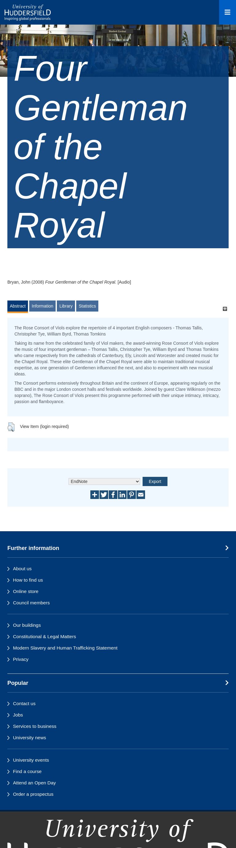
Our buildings (27, 625)
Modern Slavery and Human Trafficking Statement (65, 647)
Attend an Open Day (34, 782)
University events (31, 760)
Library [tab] (66, 306)
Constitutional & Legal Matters (44, 636)
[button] (10, 427)
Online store (25, 591)
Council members (31, 602)
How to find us (28, 580)
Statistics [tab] (87, 306)
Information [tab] (42, 306)
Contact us (24, 703)
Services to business (34, 726)
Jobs (18, 714)
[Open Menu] (227, 12)
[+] (224, 309)
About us (22, 568)
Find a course (27, 771)
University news (29, 737)
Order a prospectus (33, 794)
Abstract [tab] (18, 306)
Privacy (20, 659)
